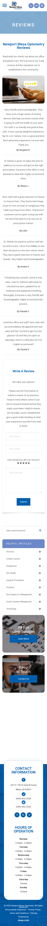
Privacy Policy (34, 909)
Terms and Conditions (19, 913)
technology (11, 609)
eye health (11, 573)
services (10, 551)
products (10, 587)
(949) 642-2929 (23, 798)
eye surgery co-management (19, 594)
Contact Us (23, 679)
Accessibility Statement (15, 909)
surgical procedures (15, 580)
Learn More (23, 638)
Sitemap (33, 913)
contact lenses (13, 559)
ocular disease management (19, 601)
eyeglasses (11, 566)
